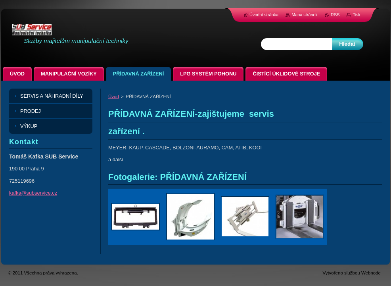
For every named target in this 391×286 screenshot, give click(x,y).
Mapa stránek (304, 14)
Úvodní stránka (263, 14)
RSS (335, 14)
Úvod (113, 96)
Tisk (356, 14)
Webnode (371, 273)
